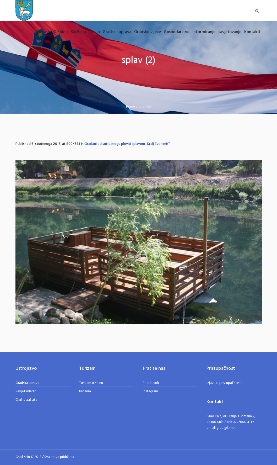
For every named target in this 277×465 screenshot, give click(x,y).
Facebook (151, 383)
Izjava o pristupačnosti (224, 383)
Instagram (150, 391)
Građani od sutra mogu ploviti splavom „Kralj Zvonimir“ (127, 144)
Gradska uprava (27, 383)
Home (130, 106)
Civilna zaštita (26, 400)
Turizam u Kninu (91, 383)
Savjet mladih (25, 391)
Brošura (85, 391)
